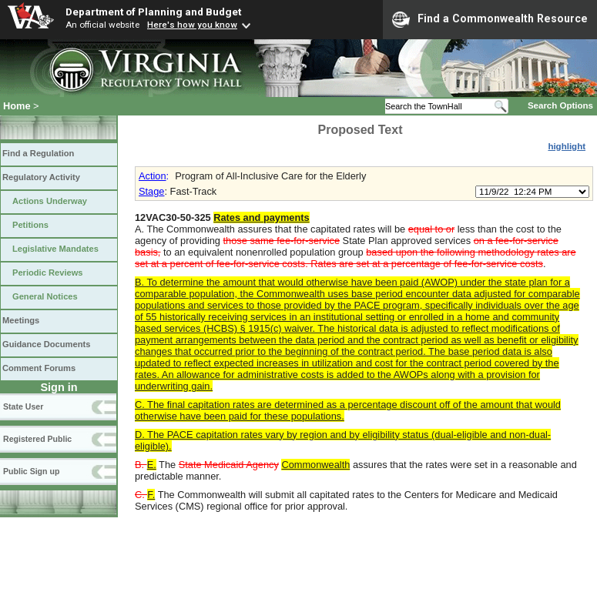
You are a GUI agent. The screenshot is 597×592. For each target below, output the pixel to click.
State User (23, 406)
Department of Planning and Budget (153, 11)
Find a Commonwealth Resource (490, 19)
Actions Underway (49, 201)
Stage (151, 191)
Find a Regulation (38, 153)
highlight (566, 146)
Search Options (560, 105)
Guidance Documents (46, 344)
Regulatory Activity (41, 177)
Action (152, 176)
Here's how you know (192, 24)
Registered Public (37, 438)
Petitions (30, 224)
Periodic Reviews (47, 272)
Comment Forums (38, 368)
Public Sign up (31, 471)
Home (17, 106)
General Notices (45, 296)
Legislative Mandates (55, 248)
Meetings (20, 320)
